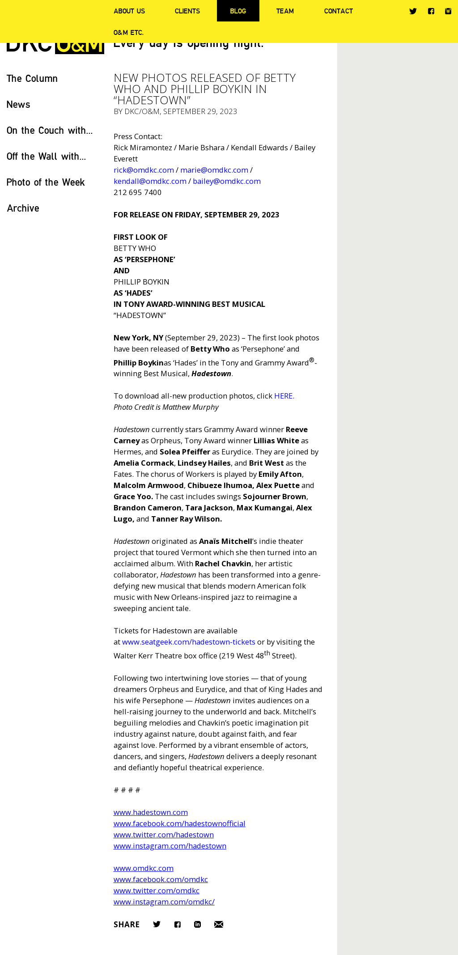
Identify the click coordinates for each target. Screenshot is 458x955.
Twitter (413, 11)
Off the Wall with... (46, 156)
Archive (23, 208)
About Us (129, 10)
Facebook (431, 11)
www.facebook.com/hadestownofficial (180, 823)
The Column (32, 78)
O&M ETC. (129, 32)
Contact (338, 10)
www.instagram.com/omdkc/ (164, 901)
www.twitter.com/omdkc (156, 890)
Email (218, 924)
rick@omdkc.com (144, 170)
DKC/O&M (142, 111)
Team (285, 10)
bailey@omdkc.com (227, 181)
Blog (238, 10)
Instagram (448, 11)
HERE (283, 395)
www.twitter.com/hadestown (164, 834)
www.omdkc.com (144, 868)
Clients (187, 10)
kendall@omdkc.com (150, 181)
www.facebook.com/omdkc (161, 879)
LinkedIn (197, 924)
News (18, 104)
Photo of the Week (46, 182)
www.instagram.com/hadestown (170, 845)
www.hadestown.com (151, 812)
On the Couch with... (50, 130)
